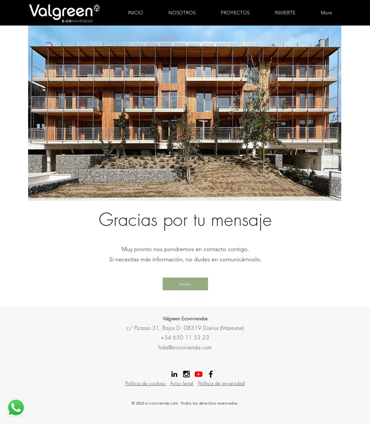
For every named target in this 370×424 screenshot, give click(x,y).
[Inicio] (185, 284)
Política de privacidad (221, 383)
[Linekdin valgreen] (174, 374)
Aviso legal (181, 383)
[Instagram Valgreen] (186, 374)
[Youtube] (198, 374)
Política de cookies (146, 383)
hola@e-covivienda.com (185, 347)
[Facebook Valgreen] (210, 374)
